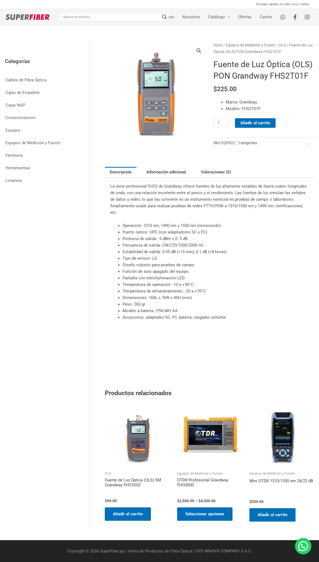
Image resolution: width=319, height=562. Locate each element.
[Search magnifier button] (164, 17)
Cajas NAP (15, 105)
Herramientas (17, 167)
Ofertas (245, 16)
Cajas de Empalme (22, 92)
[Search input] (111, 17)
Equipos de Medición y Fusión (32, 142)
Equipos (12, 130)
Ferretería (14, 155)
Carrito (266, 16)
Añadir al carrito (255, 122)
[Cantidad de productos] (220, 123)
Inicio (169, 16)
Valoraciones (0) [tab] (216, 172)
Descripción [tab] (121, 172)
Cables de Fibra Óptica (25, 80)
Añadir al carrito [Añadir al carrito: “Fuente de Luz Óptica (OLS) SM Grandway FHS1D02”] (128, 513)
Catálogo (219, 17)
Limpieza (13, 180)
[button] (199, 51)
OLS (282, 45)
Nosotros (191, 16)
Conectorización (20, 117)
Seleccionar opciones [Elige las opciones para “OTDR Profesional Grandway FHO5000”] (204, 513)
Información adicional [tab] (166, 172)
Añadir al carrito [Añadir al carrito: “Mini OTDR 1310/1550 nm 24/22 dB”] (272, 514)
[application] (227, 17)
